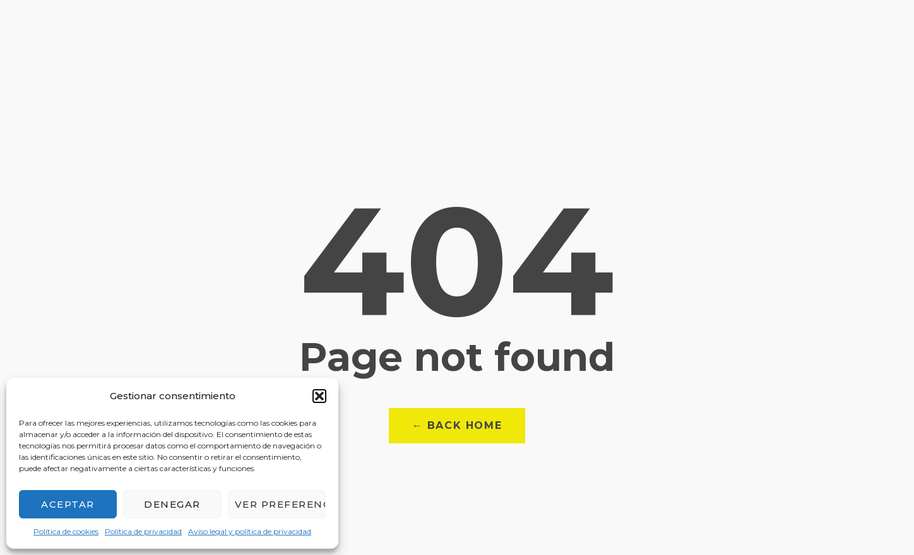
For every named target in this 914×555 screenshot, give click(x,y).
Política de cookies (65, 531)
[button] (319, 396)
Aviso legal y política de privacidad (249, 531)
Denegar (172, 504)
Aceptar (68, 504)
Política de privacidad (143, 531)
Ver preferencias (280, 504)
